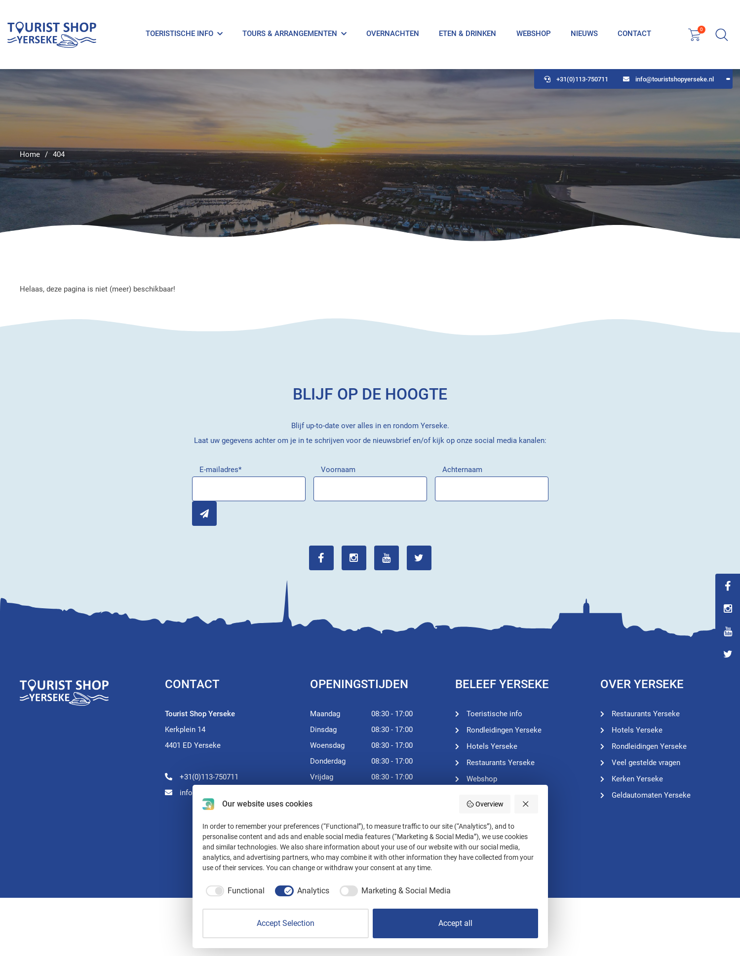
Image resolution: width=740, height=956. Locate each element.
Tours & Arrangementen (289, 33)
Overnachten (392, 33)
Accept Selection (285, 923)
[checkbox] (233, 891)
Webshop (533, 33)
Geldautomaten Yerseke (651, 795)
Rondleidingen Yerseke (504, 730)
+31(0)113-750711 (576, 79)
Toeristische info (179, 33)
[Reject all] (526, 804)
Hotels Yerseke (492, 746)
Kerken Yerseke (637, 778)
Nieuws (584, 33)
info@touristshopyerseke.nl (668, 79)
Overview (485, 804)
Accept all (455, 923)
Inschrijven (204, 513)
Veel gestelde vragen (646, 762)
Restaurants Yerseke (501, 762)
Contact (634, 33)
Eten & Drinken (467, 33)
